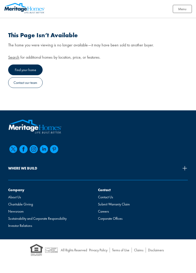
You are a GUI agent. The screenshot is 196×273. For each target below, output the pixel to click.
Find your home (25, 70)
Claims (138, 250)
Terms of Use (120, 250)
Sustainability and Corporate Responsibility (37, 218)
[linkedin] (44, 149)
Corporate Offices (110, 218)
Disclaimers (156, 250)
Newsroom (16, 211)
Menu (182, 9)
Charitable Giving (20, 204)
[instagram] (34, 149)
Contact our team (25, 82)
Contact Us (105, 197)
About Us (14, 197)
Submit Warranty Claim (114, 204)
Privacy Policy (98, 250)
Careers (103, 211)
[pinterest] (54, 149)
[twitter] (13, 149)
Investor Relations (20, 225)
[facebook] (23, 149)
